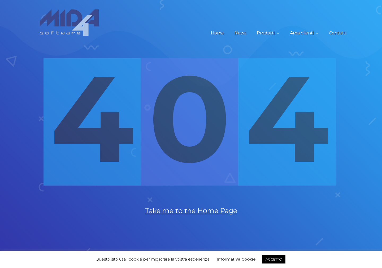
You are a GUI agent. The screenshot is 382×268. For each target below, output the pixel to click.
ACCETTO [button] (274, 259)
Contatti (337, 33)
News (240, 33)
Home (217, 33)
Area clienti (302, 33)
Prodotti (266, 33)
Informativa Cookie (236, 259)
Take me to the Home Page (191, 221)
